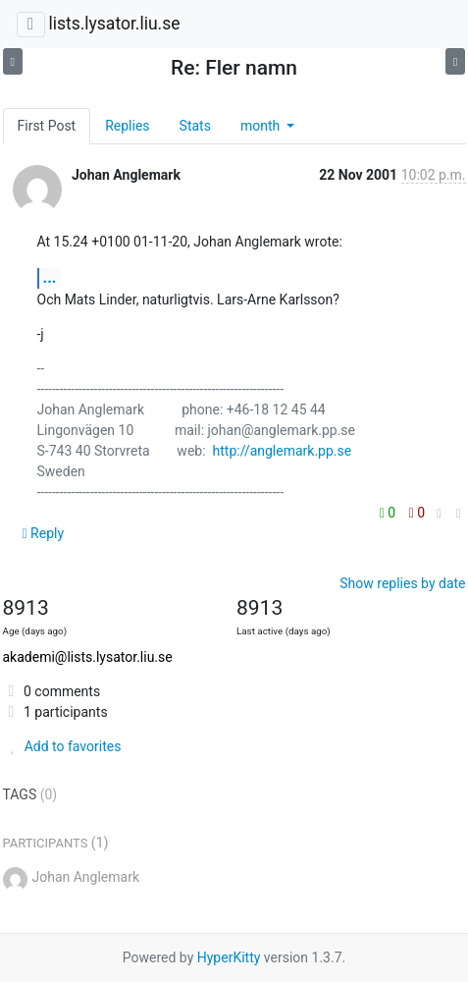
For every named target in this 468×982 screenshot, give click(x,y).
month (262, 126)
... (50, 277)
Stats (195, 126)
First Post (47, 126)
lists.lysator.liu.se (114, 23)
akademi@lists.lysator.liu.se (88, 657)
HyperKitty (229, 957)
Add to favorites (62, 746)
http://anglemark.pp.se (282, 451)
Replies (127, 126)
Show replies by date (402, 583)
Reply (44, 533)
